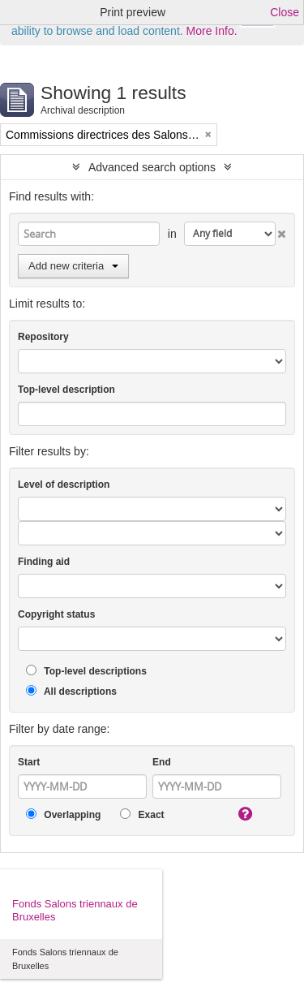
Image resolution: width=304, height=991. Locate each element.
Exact (142, 814)
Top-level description (66, 389)
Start (29, 762)
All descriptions (71, 691)
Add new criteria (73, 266)
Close (284, 12)
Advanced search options (152, 167)
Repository (43, 337)
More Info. (212, 30)
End (161, 762)
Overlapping (63, 814)
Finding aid (44, 561)
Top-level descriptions (86, 671)
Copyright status (56, 614)
